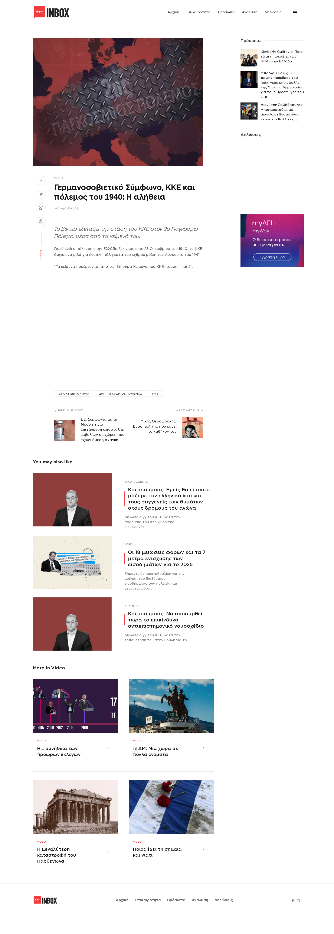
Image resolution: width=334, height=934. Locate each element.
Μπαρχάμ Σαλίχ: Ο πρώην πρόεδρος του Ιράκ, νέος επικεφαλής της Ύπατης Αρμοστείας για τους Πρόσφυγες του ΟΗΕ (282, 85)
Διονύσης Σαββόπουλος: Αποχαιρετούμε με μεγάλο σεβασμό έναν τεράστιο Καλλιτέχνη (282, 112)
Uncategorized (136, 481)
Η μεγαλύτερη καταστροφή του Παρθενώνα (56, 872)
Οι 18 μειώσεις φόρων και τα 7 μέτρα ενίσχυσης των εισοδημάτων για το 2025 (167, 558)
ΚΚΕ (155, 393)
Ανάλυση (249, 12)
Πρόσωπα (226, 12)
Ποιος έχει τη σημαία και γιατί (157, 869)
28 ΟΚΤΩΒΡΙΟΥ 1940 (73, 393)
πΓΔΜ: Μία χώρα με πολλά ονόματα (155, 759)
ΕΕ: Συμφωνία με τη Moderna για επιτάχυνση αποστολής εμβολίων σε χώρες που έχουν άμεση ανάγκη (102, 429)
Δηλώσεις (273, 12)
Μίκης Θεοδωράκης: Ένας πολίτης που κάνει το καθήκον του (155, 426)
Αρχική (173, 12)
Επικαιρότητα (198, 12)
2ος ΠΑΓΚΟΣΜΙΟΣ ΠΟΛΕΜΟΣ (120, 393)
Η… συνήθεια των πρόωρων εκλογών (59, 759)
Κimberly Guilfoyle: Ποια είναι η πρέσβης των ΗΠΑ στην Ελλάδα (282, 56)
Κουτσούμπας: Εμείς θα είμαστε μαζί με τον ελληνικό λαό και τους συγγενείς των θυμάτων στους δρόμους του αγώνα (169, 499)
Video (58, 178)
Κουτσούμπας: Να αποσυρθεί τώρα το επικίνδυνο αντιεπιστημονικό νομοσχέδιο (166, 619)
